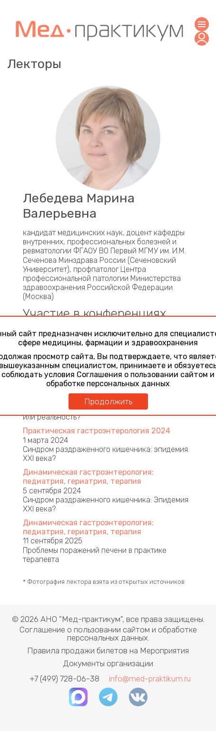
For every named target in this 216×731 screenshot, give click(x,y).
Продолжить (108, 401)
